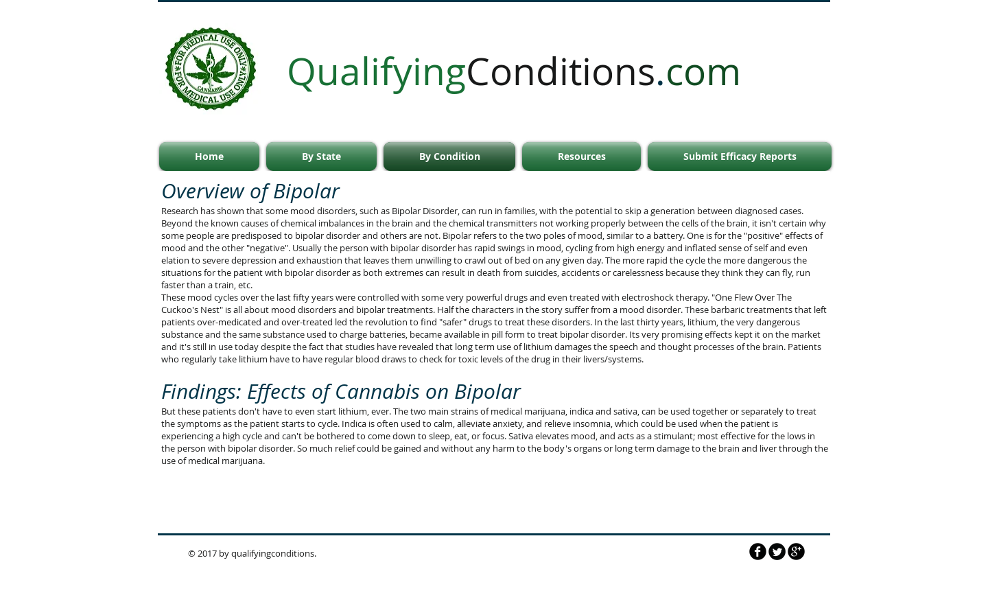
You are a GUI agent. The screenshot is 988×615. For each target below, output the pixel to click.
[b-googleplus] (796, 551)
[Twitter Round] (777, 551)
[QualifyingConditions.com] (757, 551)
